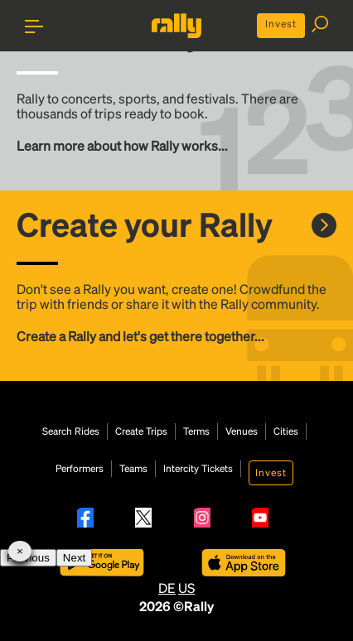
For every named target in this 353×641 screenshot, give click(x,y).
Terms (196, 431)
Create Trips (141, 431)
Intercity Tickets (198, 469)
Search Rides (70, 431)
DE (167, 587)
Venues (241, 431)
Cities (285, 431)
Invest (281, 23)
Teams (133, 469)
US (186, 587)
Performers (80, 469)
